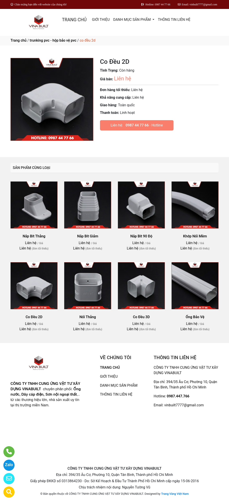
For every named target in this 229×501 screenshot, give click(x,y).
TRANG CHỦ (74, 19)
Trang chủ (18, 40)
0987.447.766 (178, 396)
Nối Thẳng (87, 317)
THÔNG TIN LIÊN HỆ (174, 19)
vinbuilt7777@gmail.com (184, 405)
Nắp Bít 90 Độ (141, 236)
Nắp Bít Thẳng (34, 236)
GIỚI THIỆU (101, 19)
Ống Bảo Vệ (195, 317)
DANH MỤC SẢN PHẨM (132, 19)
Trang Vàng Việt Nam (175, 493)
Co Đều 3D (141, 317)
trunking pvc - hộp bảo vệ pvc (53, 40)
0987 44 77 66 (136, 125)
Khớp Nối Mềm (195, 236)
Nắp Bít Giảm (87, 236)
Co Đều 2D (33, 317)
